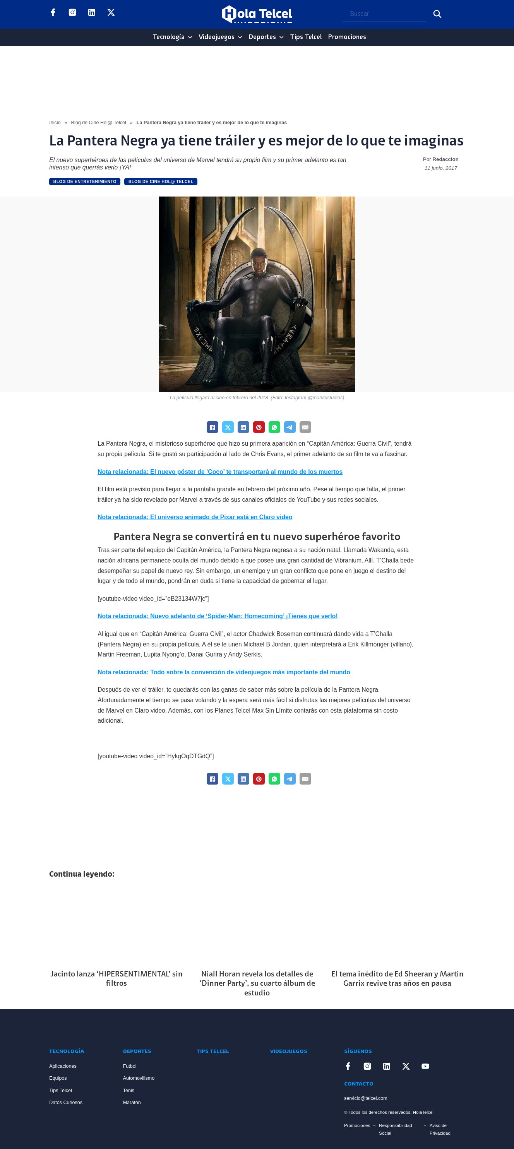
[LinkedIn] (243, 427)
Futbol (130, 1066)
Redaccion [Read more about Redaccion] (445, 159)
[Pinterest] (259, 427)
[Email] (305, 427)
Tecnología (168, 37)
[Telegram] (290, 427)
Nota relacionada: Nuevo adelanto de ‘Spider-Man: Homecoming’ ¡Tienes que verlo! (218, 616)
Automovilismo (139, 1078)
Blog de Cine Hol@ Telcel (98, 122)
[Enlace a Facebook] (53, 14)
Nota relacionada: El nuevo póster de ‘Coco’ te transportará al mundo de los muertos (220, 471)
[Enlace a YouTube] (130, 14)
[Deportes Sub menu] (281, 37)
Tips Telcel (306, 37)
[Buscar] (437, 14)
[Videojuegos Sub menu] (240, 37)
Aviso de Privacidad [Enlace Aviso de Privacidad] (440, 1129)
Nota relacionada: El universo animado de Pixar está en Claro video (195, 517)
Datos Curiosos (65, 1102)
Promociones (347, 37)
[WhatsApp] (274, 427)
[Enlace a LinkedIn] (92, 14)
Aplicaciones (62, 1066)
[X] (228, 427)
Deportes (262, 37)
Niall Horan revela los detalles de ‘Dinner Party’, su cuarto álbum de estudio (257, 984)
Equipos (58, 1078)
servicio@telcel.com (365, 1098)
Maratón (132, 1102)
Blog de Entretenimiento (85, 181)
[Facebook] (212, 427)
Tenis (128, 1090)
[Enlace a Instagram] (72, 14)
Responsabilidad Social (395, 1129)
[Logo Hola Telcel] (257, 14)
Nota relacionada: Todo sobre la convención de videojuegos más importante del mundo (224, 672)
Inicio (54, 122)
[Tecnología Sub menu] (190, 37)
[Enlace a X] (111, 14)
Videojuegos (217, 37)
